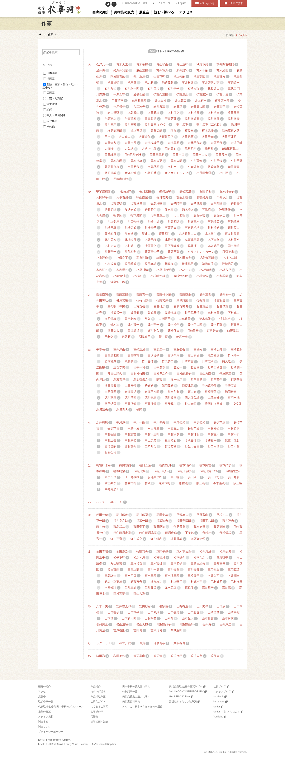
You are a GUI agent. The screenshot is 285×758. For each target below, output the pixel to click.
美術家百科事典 (131, 701)
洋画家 (49, 78)
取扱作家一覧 (45, 701)
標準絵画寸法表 (99, 721)
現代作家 (50, 120)
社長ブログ (219, 686)
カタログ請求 (235, 3)
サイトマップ (162, 3)
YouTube (218, 716)
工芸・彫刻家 (53, 98)
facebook (218, 696)
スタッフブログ (222, 691)
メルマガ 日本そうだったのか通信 (142, 706)
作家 (50, 34)
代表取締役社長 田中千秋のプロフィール (61, 706)
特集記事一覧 (129, 691)
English (182, 3)
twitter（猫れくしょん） (226, 711)
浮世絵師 (50, 104)
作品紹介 (96, 686)
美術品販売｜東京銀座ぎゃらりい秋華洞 (58, 8)
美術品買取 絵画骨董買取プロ (185, 686)
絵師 (47, 109)
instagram (218, 701)
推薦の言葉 (44, 711)
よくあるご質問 (99, 706)
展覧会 (42, 696)
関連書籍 (43, 721)
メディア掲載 (45, 716)
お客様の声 (97, 711)
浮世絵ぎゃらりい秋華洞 (183, 701)
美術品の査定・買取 (136, 3)
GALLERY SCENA (179, 696)
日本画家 (50, 73)
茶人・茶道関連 (54, 115)
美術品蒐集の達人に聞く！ (137, 696)
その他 (49, 126)
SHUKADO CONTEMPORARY (186, 691)
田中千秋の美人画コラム (136, 686)
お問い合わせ (206, 3)
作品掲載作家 (98, 696)
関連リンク (44, 726)
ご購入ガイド (98, 701)
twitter (216, 706)
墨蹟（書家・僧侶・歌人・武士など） (60, 86)
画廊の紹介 (44, 686)
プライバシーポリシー (50, 731)
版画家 (49, 92)
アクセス (43, 691)
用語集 (94, 716)
